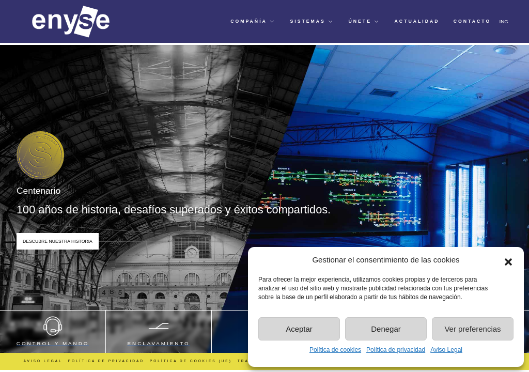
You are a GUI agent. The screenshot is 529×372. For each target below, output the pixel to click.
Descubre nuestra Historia (57, 241)
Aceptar (299, 328)
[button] (508, 260)
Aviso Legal (446, 349)
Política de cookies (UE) (191, 361)
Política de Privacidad (106, 361)
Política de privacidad (395, 349)
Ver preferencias (472, 328)
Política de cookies (335, 349)
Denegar (386, 328)
